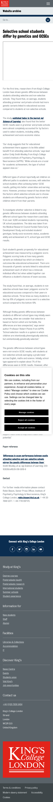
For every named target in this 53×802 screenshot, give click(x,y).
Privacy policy (31, 788)
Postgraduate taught (12, 580)
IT (3, 650)
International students (13, 588)
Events (6, 673)
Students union (10, 677)
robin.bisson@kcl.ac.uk (28, 497)
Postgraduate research (13, 584)
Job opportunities (11, 685)
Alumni (6, 623)
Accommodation (10, 646)
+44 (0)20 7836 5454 (12, 704)
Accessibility (37, 793)
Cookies (6, 797)
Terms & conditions (12, 788)
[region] (26, 401)
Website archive (12, 11)
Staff (5, 619)
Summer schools (10, 592)
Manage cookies (26, 412)
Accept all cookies (26, 427)
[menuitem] (26, 576)
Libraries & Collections (13, 642)
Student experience (12, 596)
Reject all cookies (26, 420)
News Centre (9, 669)
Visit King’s (7, 681)
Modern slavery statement (15, 793)
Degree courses (10, 576)
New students (9, 615)
